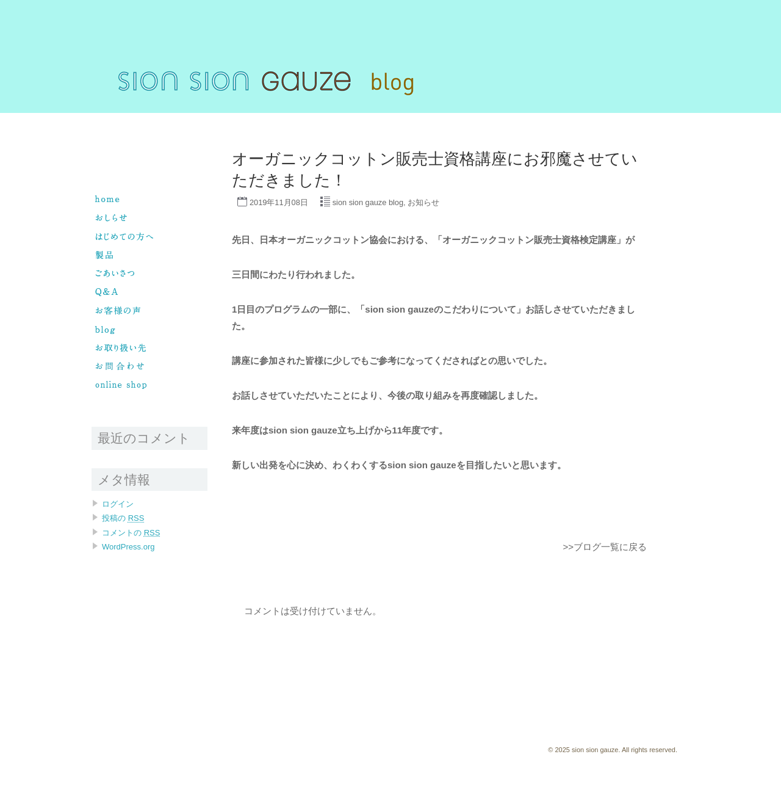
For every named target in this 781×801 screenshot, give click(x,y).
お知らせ (423, 202)
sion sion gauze (117, 118)
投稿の (123, 518)
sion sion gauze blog (368, 202)
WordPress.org (128, 546)
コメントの (131, 532)
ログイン (118, 504)
